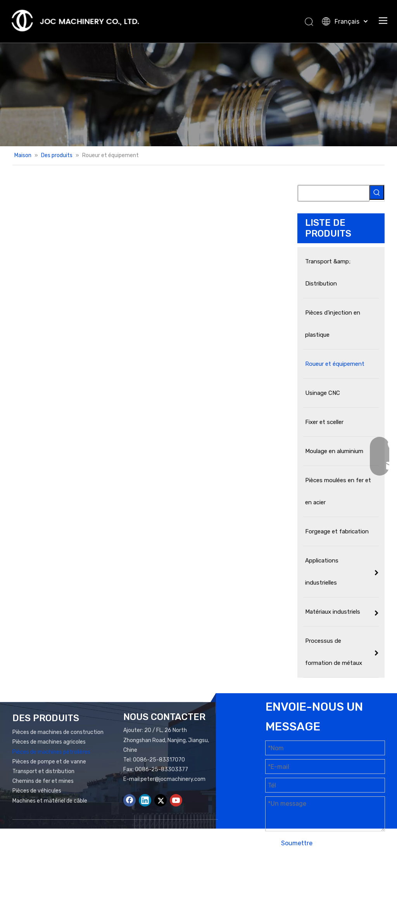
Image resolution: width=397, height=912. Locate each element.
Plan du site (333, 873)
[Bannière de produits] (198, 94)
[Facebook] (129, 800)
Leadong (285, 884)
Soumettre (296, 843)
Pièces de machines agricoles (49, 742)
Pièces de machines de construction (58, 732)
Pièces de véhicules (36, 790)
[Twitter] (160, 800)
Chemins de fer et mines (43, 781)
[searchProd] (333, 193)
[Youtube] (176, 800)
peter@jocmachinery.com (173, 779)
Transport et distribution (43, 771)
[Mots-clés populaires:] (376, 192)
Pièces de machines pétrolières (51, 752)
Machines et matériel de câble (49, 801)
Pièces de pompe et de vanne (49, 761)
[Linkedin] (145, 800)
